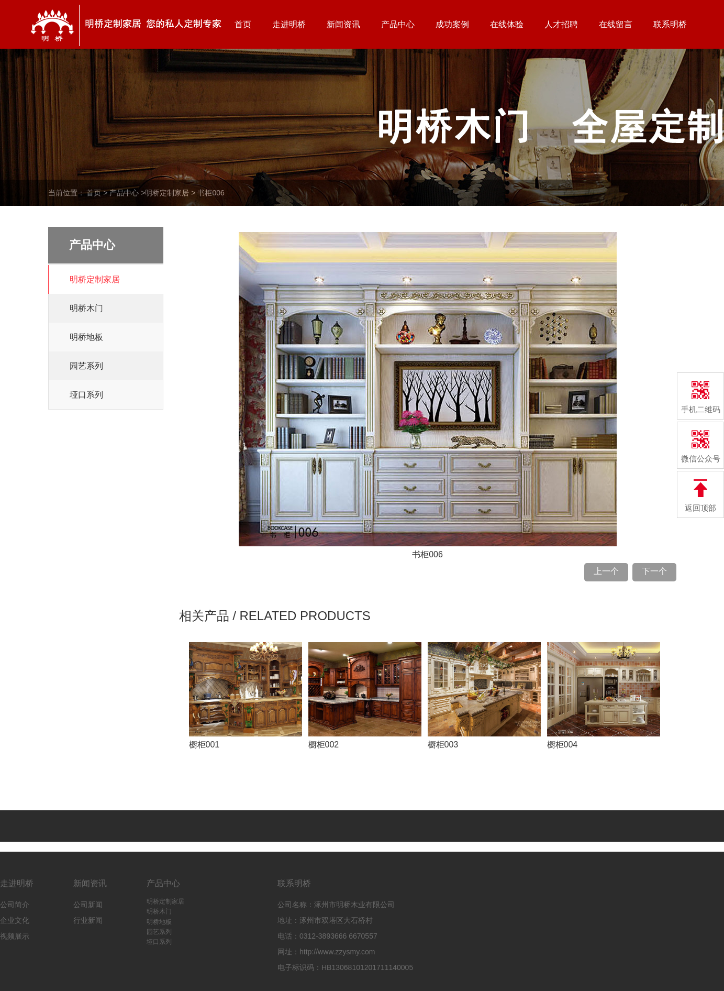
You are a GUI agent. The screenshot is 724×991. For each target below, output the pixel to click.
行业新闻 (88, 920)
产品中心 (398, 24)
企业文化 (14, 920)
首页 (243, 24)
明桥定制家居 (167, 193)
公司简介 (14, 904)
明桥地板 (86, 337)
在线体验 (506, 24)
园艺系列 (86, 365)
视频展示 (14, 936)
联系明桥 (670, 24)
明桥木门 (86, 308)
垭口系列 (86, 394)
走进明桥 (289, 24)
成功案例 (452, 24)
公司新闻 (88, 904)
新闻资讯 (343, 24)
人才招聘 (561, 24)
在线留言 (615, 24)
